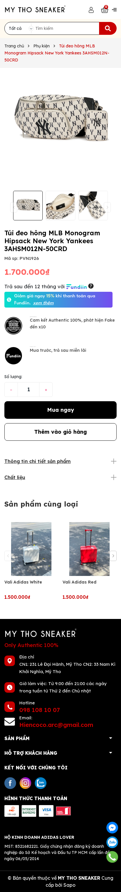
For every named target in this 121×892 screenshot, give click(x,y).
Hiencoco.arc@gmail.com (56, 724)
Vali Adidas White (23, 582)
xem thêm (43, 303)
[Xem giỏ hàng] (104, 9)
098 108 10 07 (39, 709)
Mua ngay (60, 409)
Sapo (69, 885)
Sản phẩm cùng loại (41, 504)
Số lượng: (13, 376)
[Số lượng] (28, 389)
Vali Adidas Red (79, 582)
